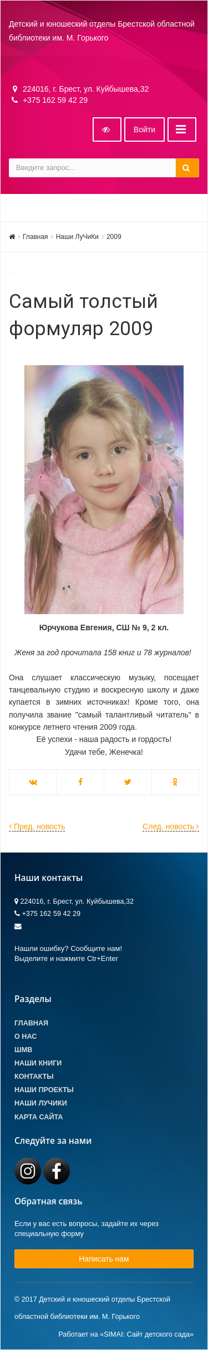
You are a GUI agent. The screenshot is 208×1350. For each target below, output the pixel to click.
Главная (35, 237)
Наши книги (38, 1063)
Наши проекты (44, 1090)
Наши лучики (40, 1103)
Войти (144, 129)
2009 (113, 237)
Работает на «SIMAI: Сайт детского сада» (126, 1334)
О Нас (25, 1036)
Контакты (34, 1076)
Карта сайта (38, 1117)
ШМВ (23, 1050)
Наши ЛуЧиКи (77, 237)
